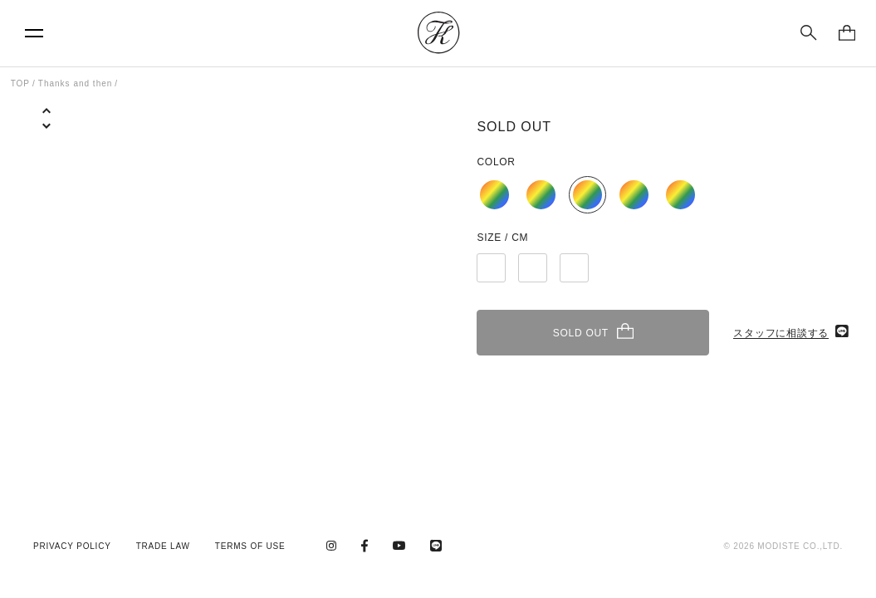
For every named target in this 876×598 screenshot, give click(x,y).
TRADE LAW (163, 546)
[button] (46, 138)
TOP (20, 83)
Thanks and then (75, 83)
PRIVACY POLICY (72, 546)
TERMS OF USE (250, 546)
